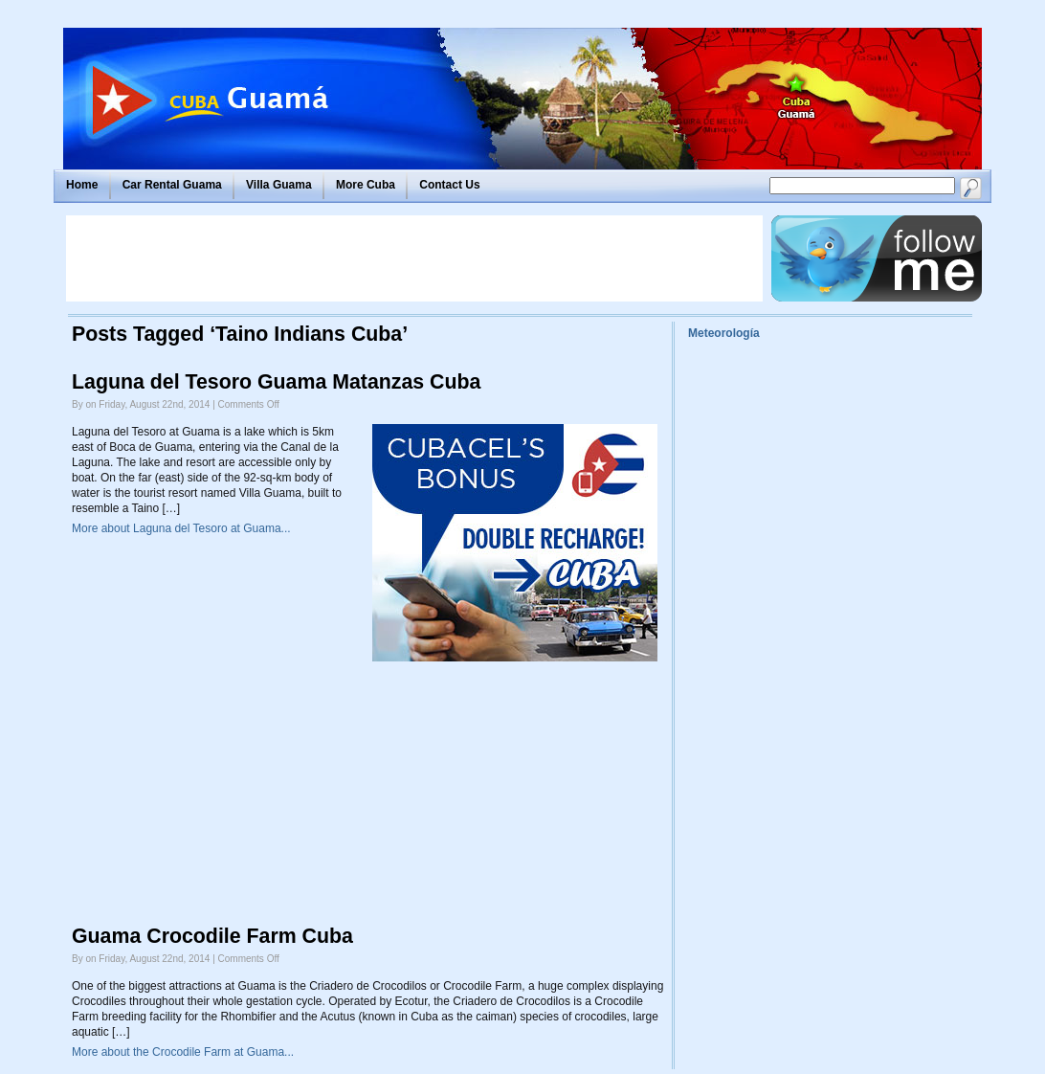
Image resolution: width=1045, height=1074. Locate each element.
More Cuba (365, 184)
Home (82, 184)
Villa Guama (278, 184)
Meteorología (724, 333)
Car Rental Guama (172, 184)
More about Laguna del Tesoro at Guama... (181, 528)
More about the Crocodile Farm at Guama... (183, 1052)
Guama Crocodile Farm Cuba (212, 936)
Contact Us (449, 184)
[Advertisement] (414, 258)
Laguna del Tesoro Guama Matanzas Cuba (276, 381)
